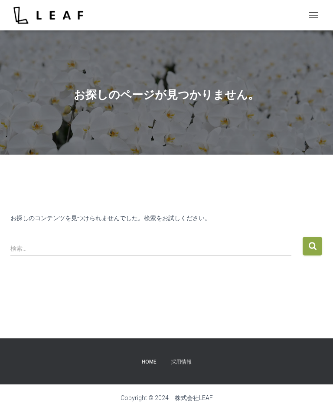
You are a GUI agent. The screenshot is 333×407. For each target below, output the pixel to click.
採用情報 (181, 362)
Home (149, 362)
